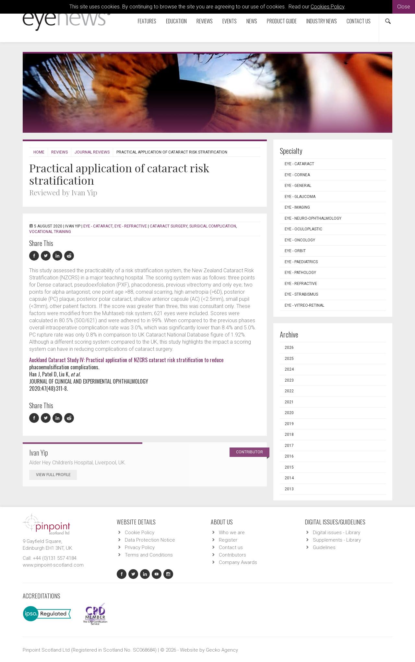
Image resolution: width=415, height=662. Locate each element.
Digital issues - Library (336, 532)
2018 (289, 434)
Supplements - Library (337, 540)
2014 (289, 478)
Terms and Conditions (149, 555)
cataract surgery (168, 226)
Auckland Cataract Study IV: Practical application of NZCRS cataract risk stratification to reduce (126, 360)
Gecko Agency (222, 650)
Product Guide (282, 21)
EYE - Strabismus (301, 294)
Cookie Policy (139, 532)
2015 (289, 467)
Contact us (359, 21)
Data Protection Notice (150, 540)
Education (176, 21)
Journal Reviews (92, 152)
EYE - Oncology (300, 240)
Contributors (232, 555)
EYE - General (298, 185)
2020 (289, 413)
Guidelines (324, 547)
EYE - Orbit (295, 251)
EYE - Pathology (300, 272)
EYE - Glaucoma (300, 196)
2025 (289, 358)
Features (147, 21)
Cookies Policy (327, 7)
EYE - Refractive (130, 226)
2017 (289, 445)
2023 (289, 380)
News (251, 21)
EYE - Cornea (297, 175)
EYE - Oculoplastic (303, 229)
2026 (289, 347)
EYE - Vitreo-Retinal (304, 305)
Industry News (321, 21)
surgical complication (212, 226)
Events (229, 21)
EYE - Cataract (98, 226)
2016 (289, 456)
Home (38, 152)
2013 (289, 489)
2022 (289, 391)
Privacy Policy (140, 547)
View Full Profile (56, 474)
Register (228, 540)
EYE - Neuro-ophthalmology (313, 218)
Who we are (232, 532)
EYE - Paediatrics (301, 262)
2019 (289, 424)
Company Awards (238, 562)
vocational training (50, 231)
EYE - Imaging (297, 207)
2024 (289, 369)
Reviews (204, 21)
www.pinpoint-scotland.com (53, 565)
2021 (289, 402)
